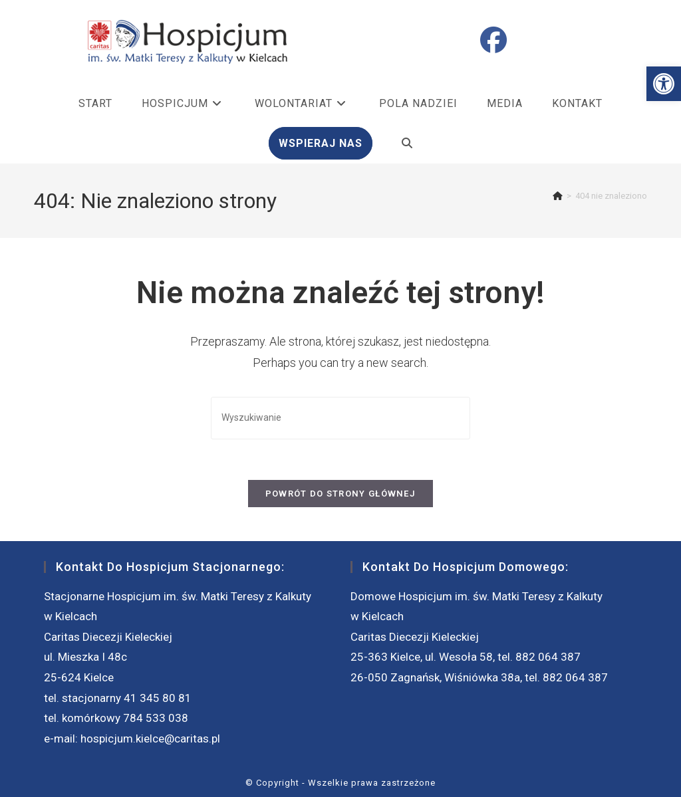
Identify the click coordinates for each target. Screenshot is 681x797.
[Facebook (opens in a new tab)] (493, 41)
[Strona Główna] (558, 196)
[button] (663, 83)
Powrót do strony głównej (340, 494)
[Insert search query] (340, 418)
